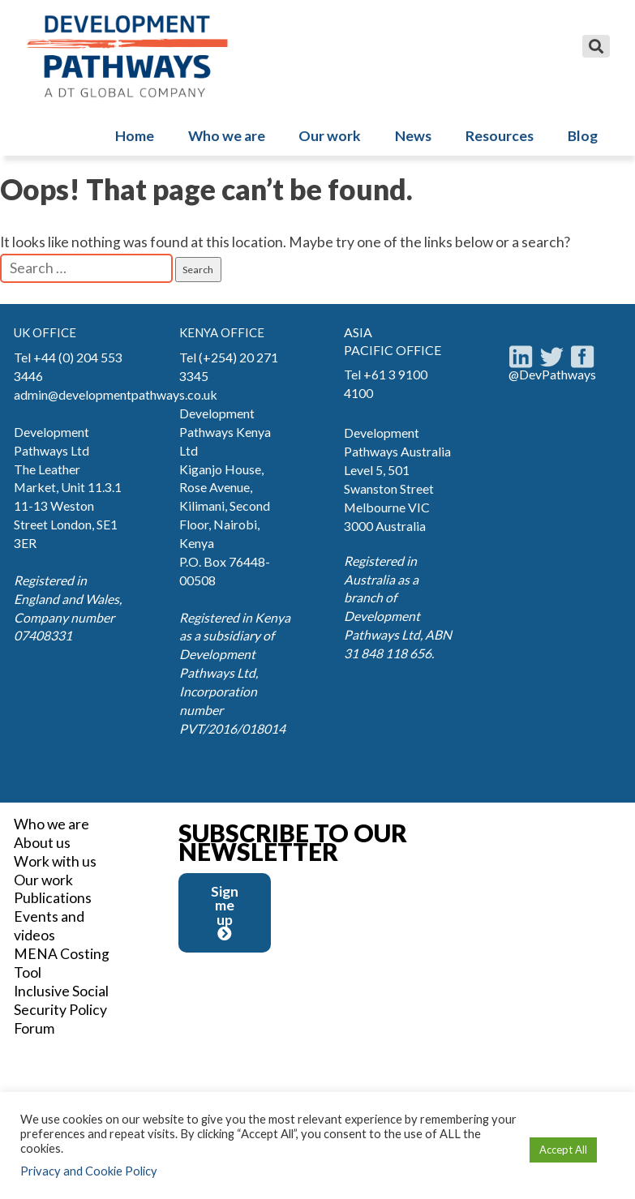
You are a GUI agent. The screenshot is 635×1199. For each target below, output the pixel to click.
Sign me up (224, 912)
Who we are (226, 135)
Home (134, 135)
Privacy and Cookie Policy (88, 1171)
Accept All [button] (563, 1149)
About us (42, 842)
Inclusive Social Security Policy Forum (61, 1010)
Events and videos (49, 926)
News (413, 135)
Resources (500, 135)
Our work (329, 135)
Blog (583, 135)
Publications (53, 897)
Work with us (55, 861)
